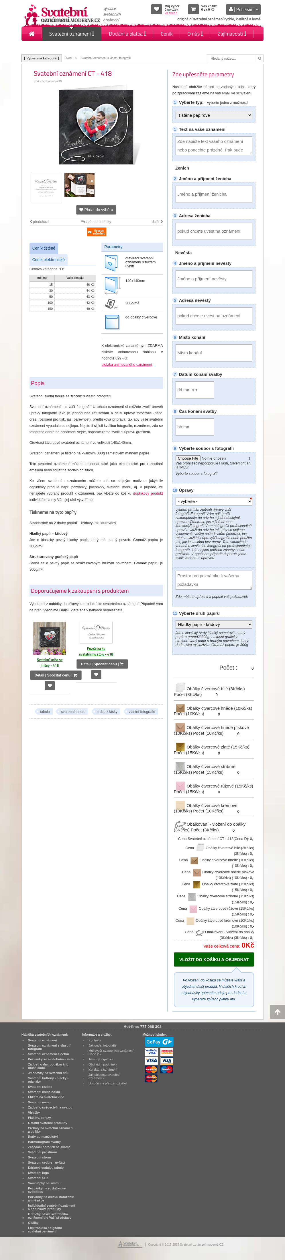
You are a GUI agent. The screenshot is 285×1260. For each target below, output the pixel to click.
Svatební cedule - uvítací (46, 1162)
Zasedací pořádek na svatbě (49, 1147)
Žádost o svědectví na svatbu (50, 1107)
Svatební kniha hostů (44, 1092)
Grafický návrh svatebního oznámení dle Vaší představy (50, 1215)
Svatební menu (39, 1102)
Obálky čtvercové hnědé (213, 707)
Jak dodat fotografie (103, 1045)
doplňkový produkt (148, 493)
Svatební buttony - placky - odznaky (48, 1079)
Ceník (167, 34)
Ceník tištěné (43, 248)
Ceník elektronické (48, 260)
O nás (195, 34)
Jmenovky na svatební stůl (48, 1073)
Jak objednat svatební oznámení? (104, 1076)
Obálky (33, 1222)
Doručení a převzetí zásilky (108, 1083)
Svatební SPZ (38, 1178)
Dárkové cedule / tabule (46, 1167)
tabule (45, 712)
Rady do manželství (43, 1136)
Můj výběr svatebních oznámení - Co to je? (112, 1052)
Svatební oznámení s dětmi (48, 1054)
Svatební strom (39, 1157)
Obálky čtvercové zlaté (211, 746)
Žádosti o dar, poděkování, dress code (48, 1066)
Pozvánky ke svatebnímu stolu (51, 1059)
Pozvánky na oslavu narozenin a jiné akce (51, 1198)
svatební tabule (73, 712)
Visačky (34, 1112)
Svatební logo (38, 1173)
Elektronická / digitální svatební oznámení (45, 1229)
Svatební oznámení (71, 34)
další (157, 222)
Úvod (68, 58)
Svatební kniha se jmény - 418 (49, 662)
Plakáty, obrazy (39, 1117)
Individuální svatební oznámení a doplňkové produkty (51, 1207)
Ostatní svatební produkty (47, 1123)
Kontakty (38, 47)
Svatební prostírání (42, 1152)
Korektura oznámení (103, 1069)
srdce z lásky (107, 712)
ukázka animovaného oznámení (126, 365)
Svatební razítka (40, 1086)
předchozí (39, 222)
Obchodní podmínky (103, 1064)
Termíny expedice (101, 1059)
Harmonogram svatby (44, 1142)
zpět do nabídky (96, 222)
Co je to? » (170, 12)
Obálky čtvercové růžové (213, 785)
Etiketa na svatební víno (46, 1097)
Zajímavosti (232, 34)
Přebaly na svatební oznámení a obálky (51, 1129)
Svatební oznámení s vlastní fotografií (106, 58)
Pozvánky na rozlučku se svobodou (47, 1190)
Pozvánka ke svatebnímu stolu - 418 (96, 651)
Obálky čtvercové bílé (209, 688)
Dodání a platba (127, 34)
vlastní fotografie (142, 712)
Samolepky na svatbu (44, 1183)
